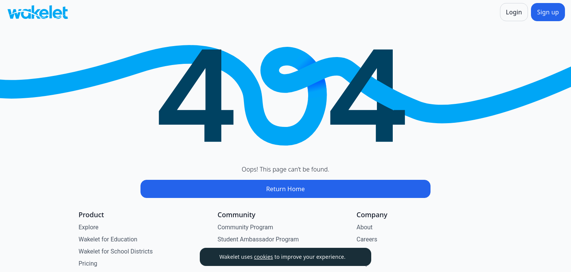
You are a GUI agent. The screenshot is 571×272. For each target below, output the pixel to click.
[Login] (514, 12)
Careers (366, 239)
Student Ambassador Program (258, 239)
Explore (89, 227)
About (364, 227)
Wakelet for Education (108, 239)
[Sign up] (548, 12)
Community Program (245, 227)
